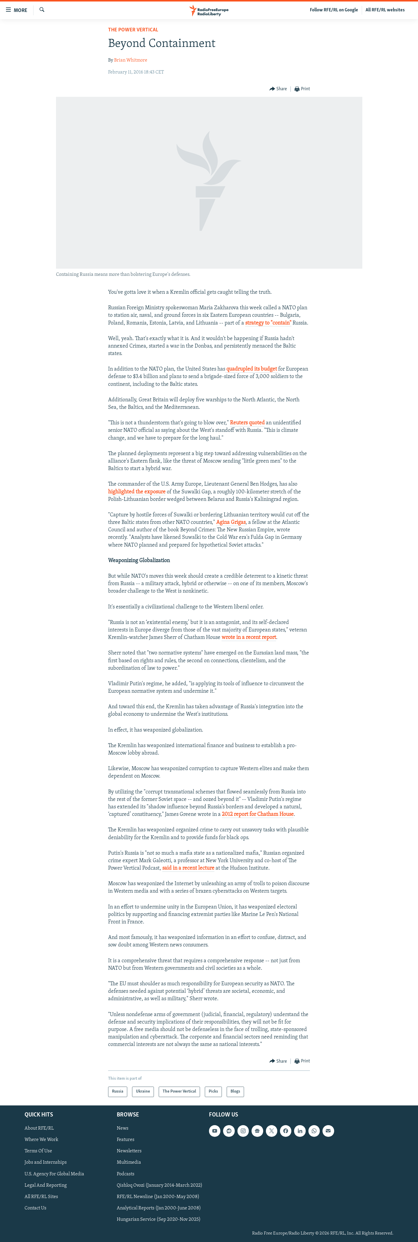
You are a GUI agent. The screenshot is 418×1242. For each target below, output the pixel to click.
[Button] (278, 89)
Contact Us (35, 1208)
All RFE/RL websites (385, 10)
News (122, 1128)
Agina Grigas (231, 522)
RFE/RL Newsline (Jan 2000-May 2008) (158, 1196)
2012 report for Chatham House (258, 814)
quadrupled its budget (251, 369)
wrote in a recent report (249, 637)
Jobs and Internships (46, 1162)
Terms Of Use (38, 1151)
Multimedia (129, 1162)
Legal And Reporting (46, 1185)
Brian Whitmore (130, 60)
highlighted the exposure (137, 492)
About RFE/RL (39, 1128)
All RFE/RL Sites (41, 1196)
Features (125, 1139)
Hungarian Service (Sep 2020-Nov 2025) (159, 1219)
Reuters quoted (247, 423)
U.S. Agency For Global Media (54, 1173)
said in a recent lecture (188, 868)
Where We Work (41, 1139)
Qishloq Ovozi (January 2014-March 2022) (159, 1185)
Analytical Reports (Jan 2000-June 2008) (159, 1208)
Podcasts (125, 1173)
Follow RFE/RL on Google (334, 10)
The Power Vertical (133, 30)
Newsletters (129, 1151)
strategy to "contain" (268, 323)
